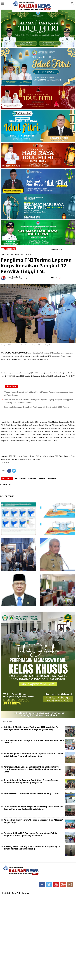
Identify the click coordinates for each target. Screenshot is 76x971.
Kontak (25, 893)
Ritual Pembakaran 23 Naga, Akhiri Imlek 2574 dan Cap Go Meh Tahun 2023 (34, 741)
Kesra (22, 254)
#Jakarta (32, 478)
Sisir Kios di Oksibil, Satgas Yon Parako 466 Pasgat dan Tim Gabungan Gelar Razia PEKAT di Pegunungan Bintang (31, 728)
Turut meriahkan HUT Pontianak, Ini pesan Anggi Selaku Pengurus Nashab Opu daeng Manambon (30, 834)
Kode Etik (16, 893)
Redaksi (6, 893)
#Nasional (52, 478)
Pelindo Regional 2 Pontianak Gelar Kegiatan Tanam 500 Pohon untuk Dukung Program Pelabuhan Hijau (33, 754)
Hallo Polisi (9, 254)
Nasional (28, 254)
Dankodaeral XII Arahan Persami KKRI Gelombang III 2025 (31, 793)
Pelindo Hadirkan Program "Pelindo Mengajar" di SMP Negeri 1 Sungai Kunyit (33, 821)
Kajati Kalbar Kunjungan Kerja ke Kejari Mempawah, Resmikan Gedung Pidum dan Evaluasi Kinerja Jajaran (33, 807)
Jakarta (16, 254)
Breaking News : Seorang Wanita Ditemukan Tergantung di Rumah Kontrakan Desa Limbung (32, 847)
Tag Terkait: (7, 478)
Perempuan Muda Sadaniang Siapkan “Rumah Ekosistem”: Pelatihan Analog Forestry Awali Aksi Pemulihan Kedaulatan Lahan (32, 769)
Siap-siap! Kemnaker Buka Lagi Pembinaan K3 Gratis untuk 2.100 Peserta (36, 407)
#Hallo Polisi (20, 478)
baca (54, 278)
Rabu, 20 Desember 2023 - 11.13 (17, 279)
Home (3, 254)
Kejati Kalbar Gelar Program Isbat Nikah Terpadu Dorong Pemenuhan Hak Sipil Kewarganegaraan (31, 781)
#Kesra (42, 478)
